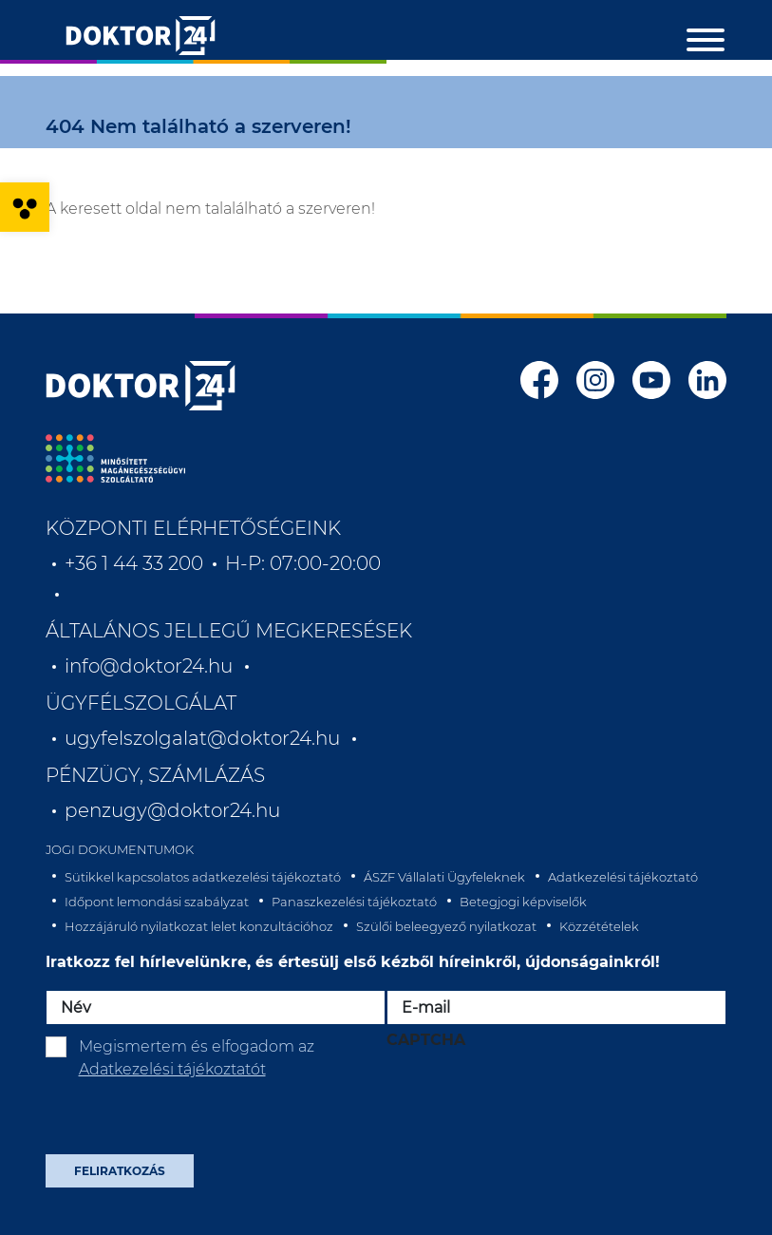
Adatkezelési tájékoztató (623, 876)
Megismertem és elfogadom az (196, 1057)
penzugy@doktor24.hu (175, 810)
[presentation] (530, 1103)
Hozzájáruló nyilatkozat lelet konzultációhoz (199, 926)
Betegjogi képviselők (523, 901)
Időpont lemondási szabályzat (157, 901)
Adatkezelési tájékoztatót (172, 1069)
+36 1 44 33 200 (134, 563)
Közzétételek (599, 926)
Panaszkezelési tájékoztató (354, 901)
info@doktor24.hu (149, 666)
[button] (24, 207)
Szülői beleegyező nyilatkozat (446, 926)
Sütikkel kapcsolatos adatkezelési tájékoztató (203, 876)
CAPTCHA (425, 1040)
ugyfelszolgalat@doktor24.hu (202, 738)
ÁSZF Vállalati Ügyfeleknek (444, 876)
